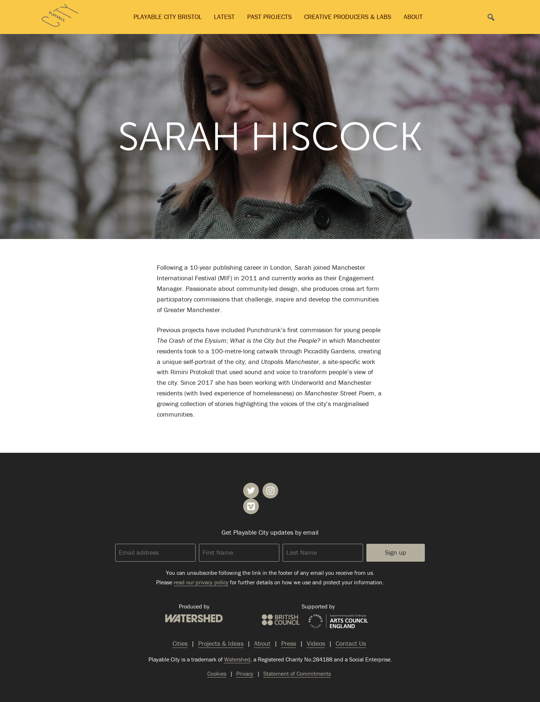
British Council (281, 619)
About (413, 16)
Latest (224, 16)
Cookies (216, 673)
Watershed (194, 618)
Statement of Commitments (297, 673)
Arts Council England (338, 621)
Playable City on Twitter (251, 490)
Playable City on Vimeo (251, 506)
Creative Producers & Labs (347, 16)
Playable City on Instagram (270, 490)
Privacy (244, 673)
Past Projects (269, 16)
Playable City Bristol (167, 16)
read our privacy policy (201, 582)
